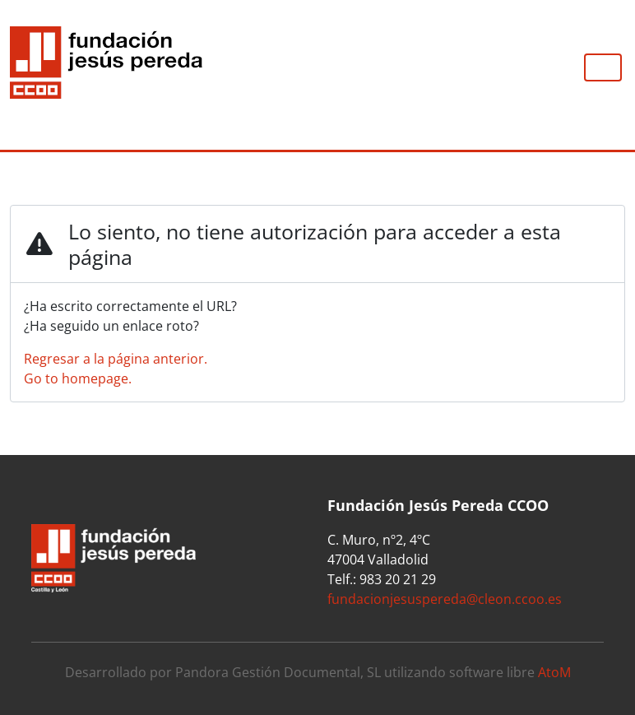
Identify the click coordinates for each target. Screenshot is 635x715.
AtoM (554, 672)
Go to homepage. (78, 378)
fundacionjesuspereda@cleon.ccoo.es (444, 599)
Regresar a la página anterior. (115, 359)
